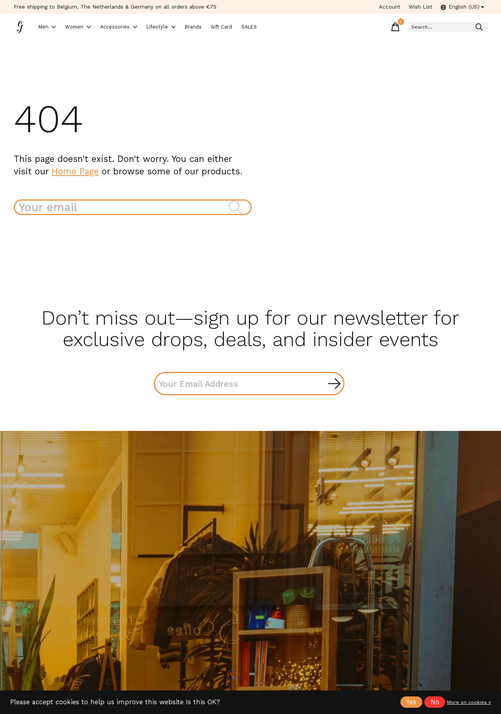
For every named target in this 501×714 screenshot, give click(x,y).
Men (51, 27)
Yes (411, 702)
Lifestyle (190, 27)
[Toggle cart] (367, 27)
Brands (231, 27)
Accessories (140, 27)
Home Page (75, 172)
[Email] (249, 385)
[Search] (434, 27)
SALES (304, 27)
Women (90, 27)
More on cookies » (469, 702)
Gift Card (268, 27)
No (435, 702)
